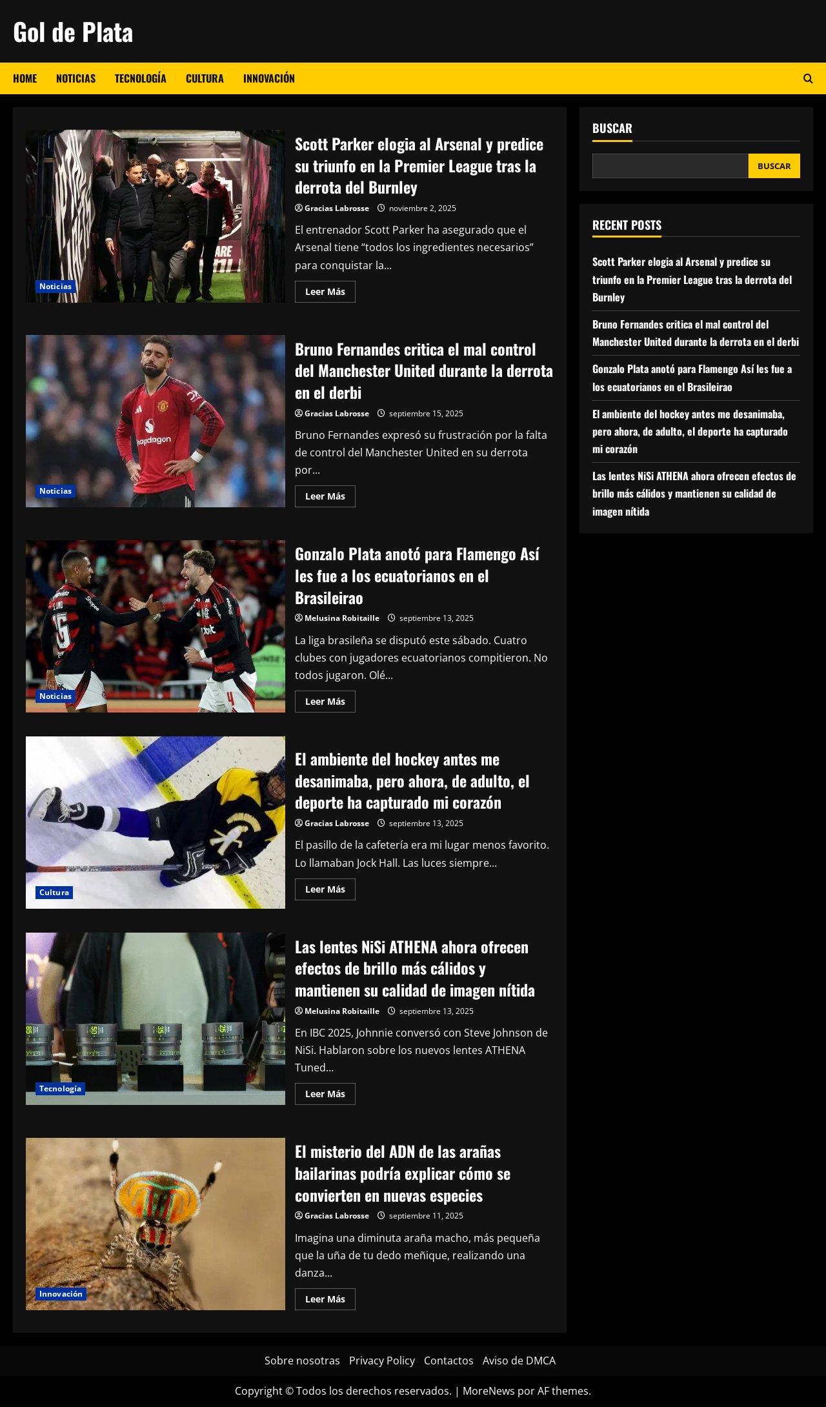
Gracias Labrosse (337, 208)
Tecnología (140, 78)
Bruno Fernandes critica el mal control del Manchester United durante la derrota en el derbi (155, 421)
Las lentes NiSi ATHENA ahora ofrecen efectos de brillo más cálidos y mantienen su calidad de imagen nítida (155, 1019)
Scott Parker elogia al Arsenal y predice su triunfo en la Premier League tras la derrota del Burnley (155, 216)
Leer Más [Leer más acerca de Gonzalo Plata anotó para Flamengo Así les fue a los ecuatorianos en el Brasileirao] (330, 703)
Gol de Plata (73, 31)
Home (25, 78)
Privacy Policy (382, 1360)
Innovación (269, 78)
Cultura (205, 78)
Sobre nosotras (302, 1360)
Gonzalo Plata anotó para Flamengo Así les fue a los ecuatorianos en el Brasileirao (155, 626)
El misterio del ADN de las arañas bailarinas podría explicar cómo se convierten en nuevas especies (155, 1224)
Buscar (612, 128)
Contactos (449, 1360)
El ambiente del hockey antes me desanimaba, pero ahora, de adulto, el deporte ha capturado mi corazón (155, 822)
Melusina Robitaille (342, 617)
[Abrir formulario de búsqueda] (808, 78)
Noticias (76, 78)
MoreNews (489, 1391)
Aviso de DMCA (519, 1360)
